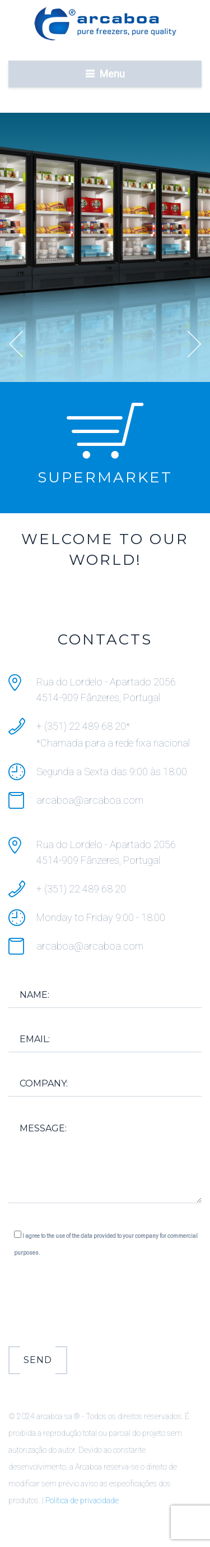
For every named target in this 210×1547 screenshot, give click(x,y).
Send (38, 1360)
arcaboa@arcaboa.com (89, 800)
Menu (112, 74)
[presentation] (93, 1305)
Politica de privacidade (82, 1500)
